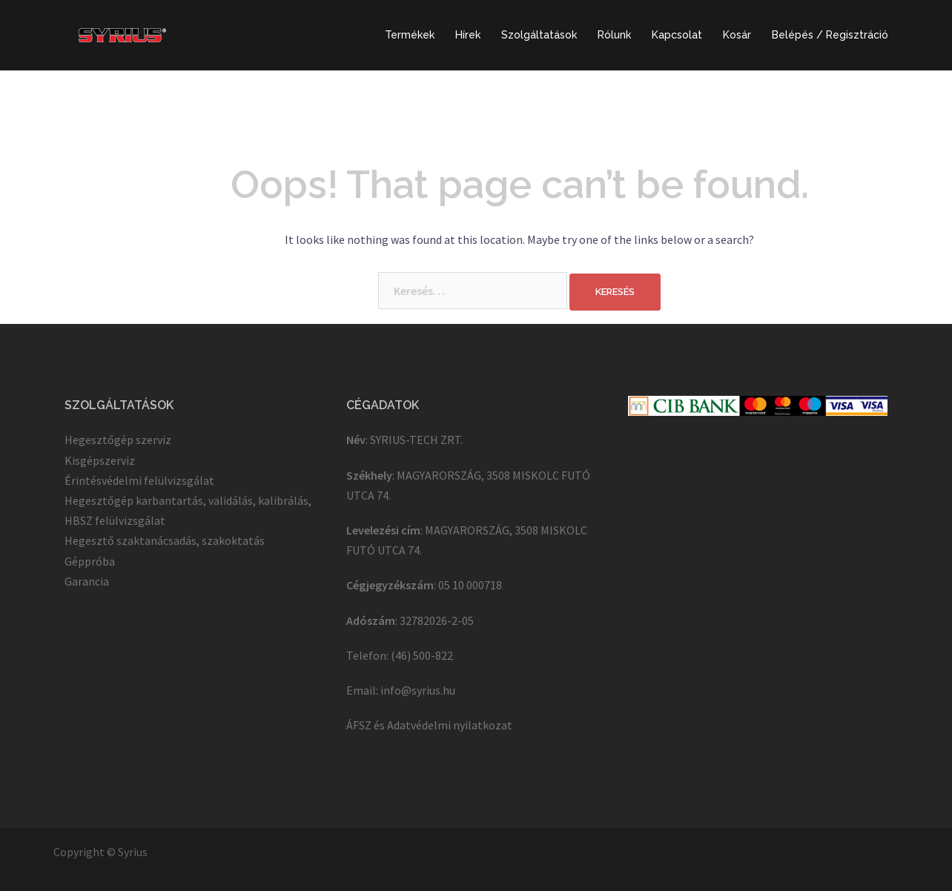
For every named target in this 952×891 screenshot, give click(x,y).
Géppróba (90, 561)
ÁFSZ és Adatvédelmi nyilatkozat (429, 725)
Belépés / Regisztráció (830, 35)
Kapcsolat (677, 35)
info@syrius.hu (417, 690)
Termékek (409, 35)
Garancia (87, 581)
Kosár (737, 35)
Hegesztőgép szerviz (118, 439)
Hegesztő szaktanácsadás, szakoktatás (165, 540)
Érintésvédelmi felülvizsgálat (139, 480)
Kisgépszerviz (100, 460)
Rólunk (614, 35)
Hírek (467, 35)
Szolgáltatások (539, 35)
